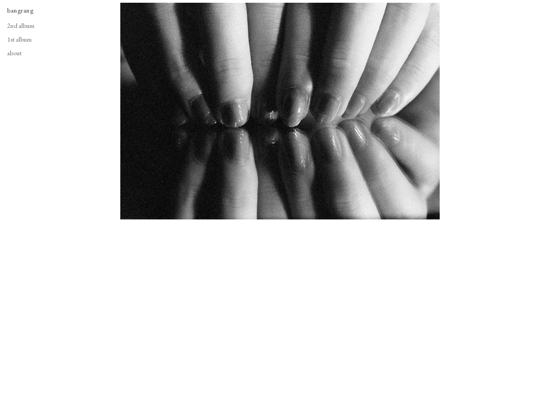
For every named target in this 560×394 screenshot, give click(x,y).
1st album (19, 39)
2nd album (20, 25)
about (14, 52)
